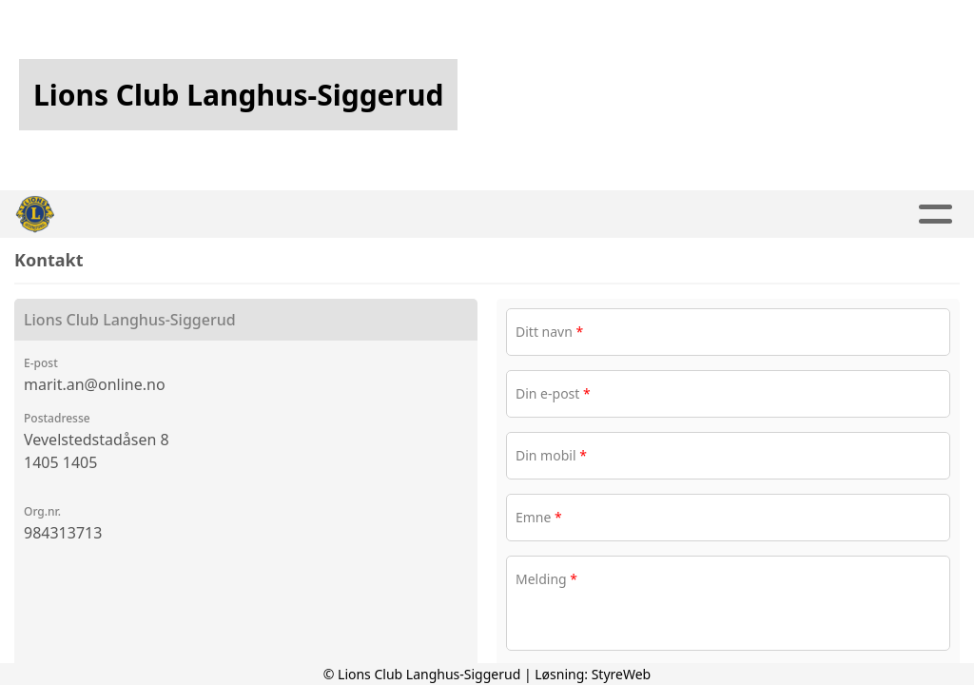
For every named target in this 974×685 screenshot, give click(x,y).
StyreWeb (622, 674)
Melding (546, 579)
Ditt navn (549, 332)
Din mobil (551, 455)
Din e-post (553, 393)
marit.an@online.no (95, 384)
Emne (539, 517)
